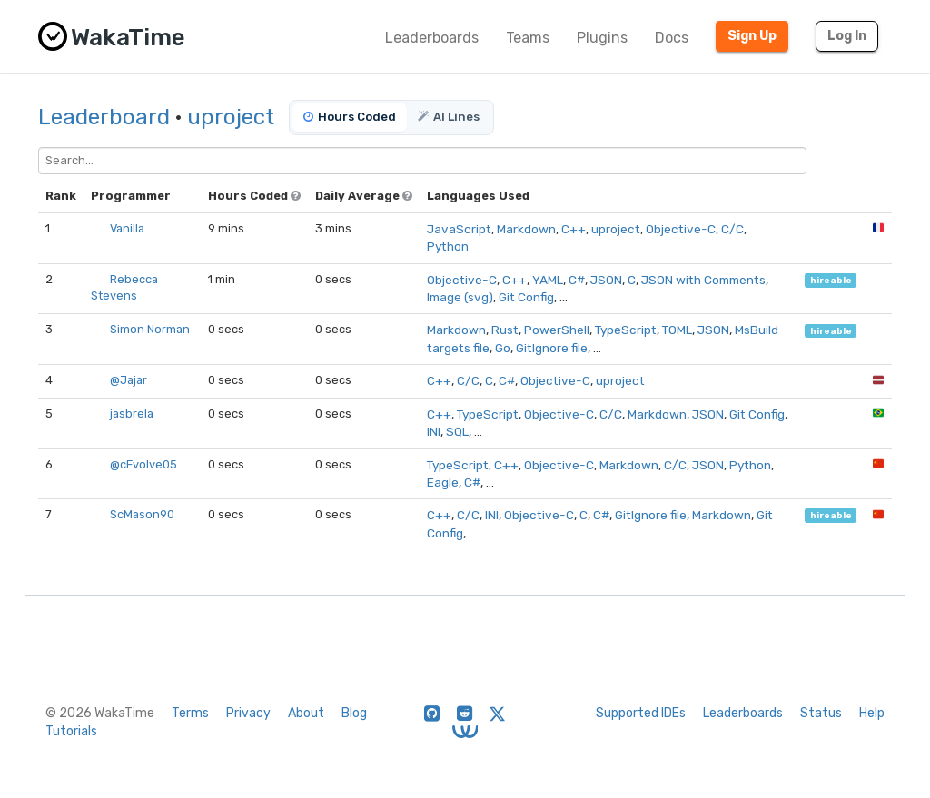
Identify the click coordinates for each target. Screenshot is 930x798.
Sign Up (752, 36)
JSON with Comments (703, 279)
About (306, 713)
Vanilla (127, 228)
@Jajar (128, 380)
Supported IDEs (641, 713)
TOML (677, 329)
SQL (457, 431)
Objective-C (681, 229)
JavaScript (459, 229)
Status (821, 713)
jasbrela (131, 413)
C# (577, 279)
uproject (230, 117)
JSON (606, 279)
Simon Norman (150, 329)
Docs (671, 37)
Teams (527, 37)
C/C (732, 229)
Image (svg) (460, 297)
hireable (831, 280)
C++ (573, 229)
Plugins (602, 37)
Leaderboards (432, 37)
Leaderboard (104, 117)
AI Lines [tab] (449, 116)
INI (433, 431)
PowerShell (556, 329)
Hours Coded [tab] (349, 116)
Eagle (443, 482)
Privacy (248, 713)
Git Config (526, 297)
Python (448, 246)
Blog (354, 713)
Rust (505, 329)
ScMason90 (142, 514)
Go (502, 347)
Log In (846, 36)
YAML (547, 279)
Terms (190, 713)
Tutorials (71, 731)
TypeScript (626, 329)
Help (872, 713)
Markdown (526, 229)
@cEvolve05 (143, 464)
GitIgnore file (552, 347)
